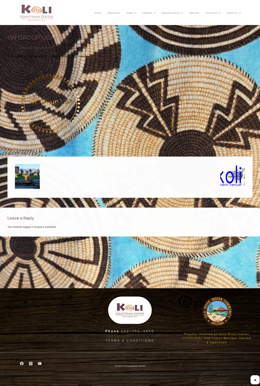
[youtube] (40, 363)
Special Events (173, 12)
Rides (132, 12)
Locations (213, 12)
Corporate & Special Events (36, 47)
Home (97, 12)
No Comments (81, 56)
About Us (234, 12)
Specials (194, 12)
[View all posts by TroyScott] (42, 56)
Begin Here (114, 12)
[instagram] (31, 363)
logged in (28, 226)
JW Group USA (16, 154)
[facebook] (22, 363)
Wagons (150, 12)
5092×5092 (15, 261)
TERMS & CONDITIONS (130, 340)
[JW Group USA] (28, 56)
